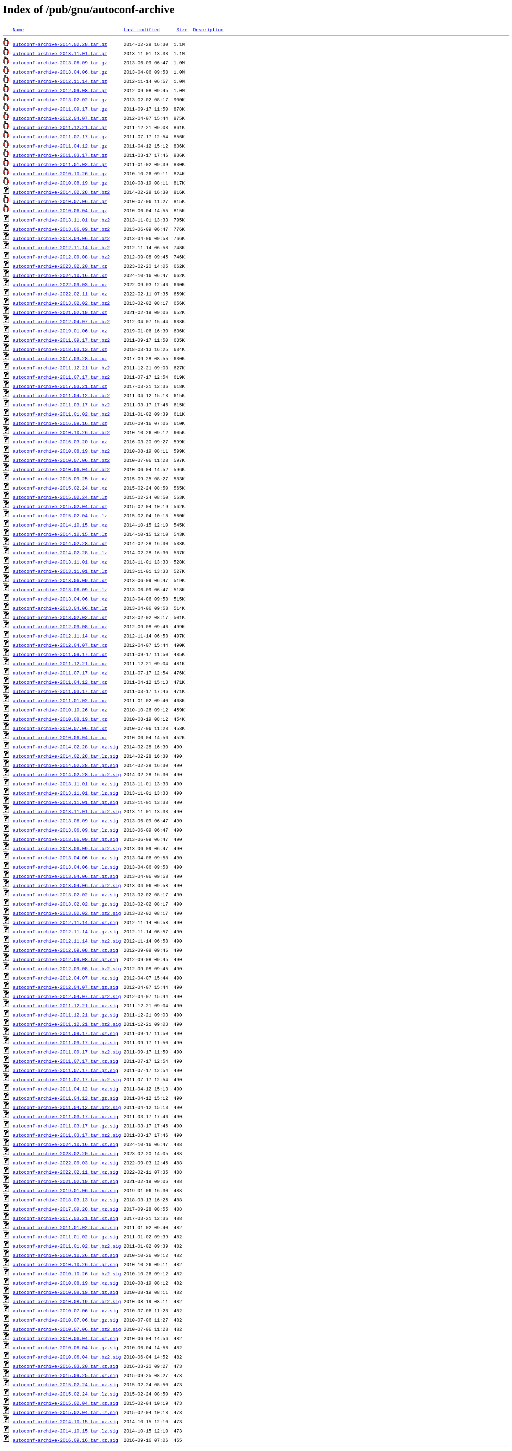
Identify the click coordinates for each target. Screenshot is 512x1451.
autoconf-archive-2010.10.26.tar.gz (60, 173)
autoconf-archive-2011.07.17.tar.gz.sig (65, 1070)
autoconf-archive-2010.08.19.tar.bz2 (61, 451)
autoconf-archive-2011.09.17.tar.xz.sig (65, 1033)
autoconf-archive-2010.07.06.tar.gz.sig (65, 1320)
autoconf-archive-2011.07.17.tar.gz (60, 136)
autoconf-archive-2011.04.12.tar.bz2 (61, 395)
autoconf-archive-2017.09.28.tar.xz (60, 358)
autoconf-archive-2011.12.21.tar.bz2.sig (67, 1024)
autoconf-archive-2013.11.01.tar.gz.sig (65, 802)
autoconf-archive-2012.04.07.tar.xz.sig (65, 978)
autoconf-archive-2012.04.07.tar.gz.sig (65, 987)
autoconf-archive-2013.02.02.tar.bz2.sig (67, 913)
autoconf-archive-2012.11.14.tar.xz (60, 636)
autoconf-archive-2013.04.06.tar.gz (60, 72)
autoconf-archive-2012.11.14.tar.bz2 (61, 247)
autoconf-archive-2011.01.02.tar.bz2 (61, 414)
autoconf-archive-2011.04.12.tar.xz (60, 682)
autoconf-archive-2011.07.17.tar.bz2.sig (67, 1079)
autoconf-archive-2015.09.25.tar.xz (60, 478)
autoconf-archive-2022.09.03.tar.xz (60, 284)
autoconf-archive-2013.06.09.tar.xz (60, 580)
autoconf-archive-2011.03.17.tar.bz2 (61, 404)
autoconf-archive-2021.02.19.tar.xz (60, 312)
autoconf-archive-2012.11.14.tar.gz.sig (65, 931)
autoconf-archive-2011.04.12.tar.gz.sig (65, 1098)
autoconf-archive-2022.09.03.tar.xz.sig (65, 1162)
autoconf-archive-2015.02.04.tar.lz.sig (65, 1412)
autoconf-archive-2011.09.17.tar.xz (60, 654)
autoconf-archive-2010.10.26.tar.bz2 (61, 432)
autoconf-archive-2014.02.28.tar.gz (60, 44)
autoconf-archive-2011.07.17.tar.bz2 (61, 377)
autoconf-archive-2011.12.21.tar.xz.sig (65, 1005)
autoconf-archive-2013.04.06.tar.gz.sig (65, 876)
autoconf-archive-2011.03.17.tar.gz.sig (65, 1125)
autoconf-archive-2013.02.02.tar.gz (60, 99)
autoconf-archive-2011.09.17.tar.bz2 (61, 340)
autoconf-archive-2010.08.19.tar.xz (60, 719)
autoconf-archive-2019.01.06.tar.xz (60, 330)
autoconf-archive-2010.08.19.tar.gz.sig (65, 1292)
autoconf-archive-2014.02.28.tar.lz (60, 552)
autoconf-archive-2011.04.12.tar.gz (60, 146)
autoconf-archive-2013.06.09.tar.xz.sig (65, 820)
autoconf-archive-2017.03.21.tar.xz (60, 386)
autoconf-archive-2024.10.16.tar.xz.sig (65, 1144)
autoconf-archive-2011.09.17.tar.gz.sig (65, 1042)
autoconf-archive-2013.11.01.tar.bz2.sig (67, 811)
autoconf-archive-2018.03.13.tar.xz (60, 349)
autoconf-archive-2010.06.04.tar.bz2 (61, 469)
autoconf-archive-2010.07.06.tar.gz (60, 201)
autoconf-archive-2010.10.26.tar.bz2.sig (67, 1273)
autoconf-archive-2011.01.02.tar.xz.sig (65, 1227)
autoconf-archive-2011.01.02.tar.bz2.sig (67, 1246)
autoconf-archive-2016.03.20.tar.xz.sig (65, 1366)
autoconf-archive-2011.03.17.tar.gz (60, 155)
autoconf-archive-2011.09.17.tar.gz (60, 109)
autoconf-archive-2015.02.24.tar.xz (60, 488)
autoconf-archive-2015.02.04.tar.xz (60, 506)
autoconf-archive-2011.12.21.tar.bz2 (61, 367)
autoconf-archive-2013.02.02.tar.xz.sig (65, 894)
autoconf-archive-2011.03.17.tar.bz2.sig (67, 1135)
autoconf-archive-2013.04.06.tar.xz (60, 599)
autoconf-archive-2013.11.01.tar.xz (60, 562)
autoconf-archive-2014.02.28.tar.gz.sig (65, 765)
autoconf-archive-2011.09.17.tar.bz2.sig (67, 1052)
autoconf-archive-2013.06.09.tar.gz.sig (65, 839)
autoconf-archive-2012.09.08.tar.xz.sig (65, 950)
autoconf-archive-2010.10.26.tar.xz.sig (65, 1255)
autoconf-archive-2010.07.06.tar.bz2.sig (67, 1329)
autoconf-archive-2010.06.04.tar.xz (60, 737)
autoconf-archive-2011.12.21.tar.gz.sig (65, 1015)
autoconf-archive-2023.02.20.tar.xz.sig (65, 1153)
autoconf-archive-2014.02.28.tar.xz (60, 543)
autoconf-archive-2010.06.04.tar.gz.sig (65, 1347)
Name (18, 29)
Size (181, 29)
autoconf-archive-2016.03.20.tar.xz (60, 441)
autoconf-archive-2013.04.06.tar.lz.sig (65, 867)
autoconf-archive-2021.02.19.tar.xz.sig (65, 1181)
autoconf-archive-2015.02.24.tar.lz (60, 497)
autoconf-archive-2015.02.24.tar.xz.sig (65, 1384)
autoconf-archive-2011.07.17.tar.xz (60, 673)
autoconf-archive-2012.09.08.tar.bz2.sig (67, 968)
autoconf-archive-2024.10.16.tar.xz (60, 275)
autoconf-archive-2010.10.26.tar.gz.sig (65, 1264)
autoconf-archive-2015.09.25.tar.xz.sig (65, 1375)
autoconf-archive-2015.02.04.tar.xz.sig (65, 1403)
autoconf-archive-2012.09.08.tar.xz (60, 626)
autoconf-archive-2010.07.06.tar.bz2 (61, 460)
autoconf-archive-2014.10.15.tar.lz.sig (65, 1431)
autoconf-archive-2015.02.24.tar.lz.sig (65, 1394)
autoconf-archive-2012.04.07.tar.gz (60, 118)
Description (208, 29)
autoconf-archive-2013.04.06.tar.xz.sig (65, 857)
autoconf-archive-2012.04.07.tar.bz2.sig (67, 996)
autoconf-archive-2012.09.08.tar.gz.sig (65, 959)
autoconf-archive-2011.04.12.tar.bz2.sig (67, 1107)
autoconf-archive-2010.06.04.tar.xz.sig (65, 1338)
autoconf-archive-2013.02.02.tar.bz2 (61, 303)
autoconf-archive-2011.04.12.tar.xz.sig (65, 1088)
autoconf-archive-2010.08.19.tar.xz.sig (65, 1283)
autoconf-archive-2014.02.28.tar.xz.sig (65, 746)
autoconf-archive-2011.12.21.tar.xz (60, 663)
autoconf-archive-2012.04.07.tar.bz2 (61, 321)
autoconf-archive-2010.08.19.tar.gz (60, 183)
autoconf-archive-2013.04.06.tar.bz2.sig (67, 885)
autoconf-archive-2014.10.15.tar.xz (60, 525)
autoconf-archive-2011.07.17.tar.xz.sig (65, 1061)
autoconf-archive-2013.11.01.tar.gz (60, 53)
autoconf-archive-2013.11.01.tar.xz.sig (65, 783)
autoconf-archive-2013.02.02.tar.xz (60, 617)
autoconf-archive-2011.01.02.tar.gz (60, 164)
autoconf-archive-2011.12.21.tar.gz (60, 127)
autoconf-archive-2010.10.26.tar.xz (60, 709)
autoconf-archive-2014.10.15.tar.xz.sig (65, 1421)
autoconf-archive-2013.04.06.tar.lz (60, 608)
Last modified (142, 29)
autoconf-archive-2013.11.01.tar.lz (60, 571)
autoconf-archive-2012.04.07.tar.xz (60, 645)
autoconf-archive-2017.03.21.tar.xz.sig (65, 1218)
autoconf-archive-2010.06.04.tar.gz (60, 210)
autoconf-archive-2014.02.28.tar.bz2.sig (67, 774)
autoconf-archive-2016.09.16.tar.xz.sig (65, 1440)
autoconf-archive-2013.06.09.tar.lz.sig (65, 830)
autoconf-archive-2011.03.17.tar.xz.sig (65, 1116)
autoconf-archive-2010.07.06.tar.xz (60, 728)
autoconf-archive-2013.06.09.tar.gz (60, 62)
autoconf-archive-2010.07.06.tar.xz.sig (65, 1310)
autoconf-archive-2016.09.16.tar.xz (60, 423)
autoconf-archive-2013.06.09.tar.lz (60, 589)
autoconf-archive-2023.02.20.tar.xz (60, 266)
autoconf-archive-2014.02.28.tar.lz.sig (65, 756)
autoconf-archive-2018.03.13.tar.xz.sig (65, 1199)
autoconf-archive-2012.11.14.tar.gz (60, 81)
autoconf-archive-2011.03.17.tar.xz (60, 691)
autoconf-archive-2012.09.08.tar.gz (60, 90)
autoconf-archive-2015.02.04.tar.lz (60, 515)
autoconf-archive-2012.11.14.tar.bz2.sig (67, 941)
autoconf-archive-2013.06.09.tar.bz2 (61, 229)
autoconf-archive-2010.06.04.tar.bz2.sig (67, 1357)
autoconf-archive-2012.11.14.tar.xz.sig (65, 922)
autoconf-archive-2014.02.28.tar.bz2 (61, 192)
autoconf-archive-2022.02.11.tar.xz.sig (65, 1172)
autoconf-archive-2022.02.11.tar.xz (60, 293)
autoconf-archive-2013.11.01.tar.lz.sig (65, 793)
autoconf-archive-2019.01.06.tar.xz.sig (65, 1190)
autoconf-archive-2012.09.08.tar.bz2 (61, 257)
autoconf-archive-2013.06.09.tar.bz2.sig (67, 848)
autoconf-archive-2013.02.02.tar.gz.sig (65, 904)
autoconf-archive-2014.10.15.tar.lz (60, 534)
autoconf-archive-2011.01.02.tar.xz (60, 700)
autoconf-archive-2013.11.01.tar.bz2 (61, 220)
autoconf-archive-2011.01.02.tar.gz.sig (65, 1236)
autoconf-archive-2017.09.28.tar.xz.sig (65, 1209)
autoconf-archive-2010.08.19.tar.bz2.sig (67, 1301)
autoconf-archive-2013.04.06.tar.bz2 (61, 238)
